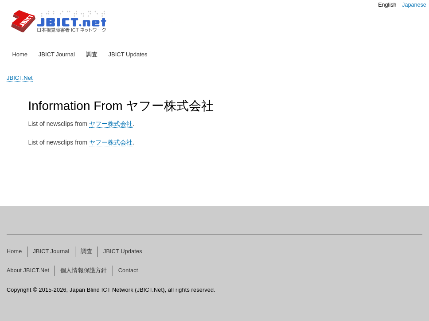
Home (19, 54)
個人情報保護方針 (83, 270)
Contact (128, 270)
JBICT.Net (20, 77)
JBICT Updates (128, 54)
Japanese (414, 5)
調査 (92, 54)
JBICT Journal (57, 54)
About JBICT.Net (28, 270)
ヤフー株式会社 (111, 123)
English (387, 5)
